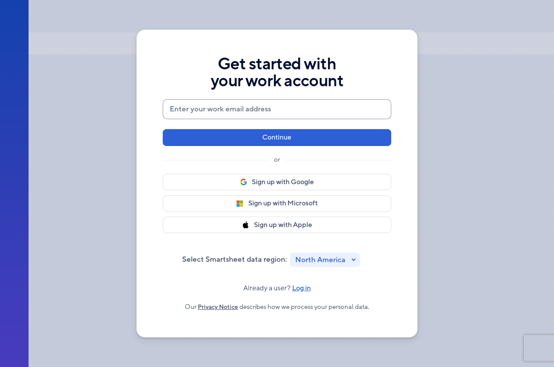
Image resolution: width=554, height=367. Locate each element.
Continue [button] (277, 135)
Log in (303, 291)
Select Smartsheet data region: (234, 260)
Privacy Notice (218, 309)
